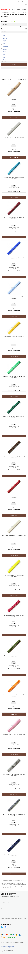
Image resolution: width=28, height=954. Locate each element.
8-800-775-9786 (5, 902)
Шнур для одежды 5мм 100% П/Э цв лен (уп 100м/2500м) (14, 535)
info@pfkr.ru (5, 908)
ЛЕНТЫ (18, 9)
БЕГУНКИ (13, 9)
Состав (3, 61)
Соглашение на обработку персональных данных (11, 947)
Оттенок (3, 31)
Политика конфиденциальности (7, 946)
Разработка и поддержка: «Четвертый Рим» (9, 951)
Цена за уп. (4, 24)
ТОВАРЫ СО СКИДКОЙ (5, 9)
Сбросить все (12, 21)
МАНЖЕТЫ (24, 9)
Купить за (14, 117)
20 (25, 79)
